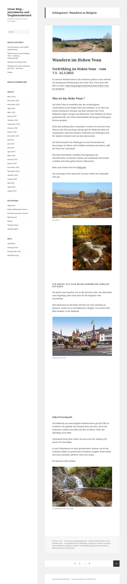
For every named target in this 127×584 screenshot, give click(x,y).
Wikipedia (81, 167)
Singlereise (91, 543)
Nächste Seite (116, 563)
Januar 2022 (12, 116)
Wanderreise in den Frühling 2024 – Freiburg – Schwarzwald (18, 55)
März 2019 (11, 155)
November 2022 (13, 104)
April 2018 (11, 187)
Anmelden (11, 243)
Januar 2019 (12, 163)
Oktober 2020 (12, 120)
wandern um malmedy (80, 546)
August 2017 (12, 191)
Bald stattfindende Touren (17, 209)
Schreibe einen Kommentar (64, 548)
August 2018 (12, 179)
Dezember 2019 (13, 136)
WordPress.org (13, 255)
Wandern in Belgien (64, 546)
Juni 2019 (10, 144)
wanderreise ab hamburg (99, 546)
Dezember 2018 (13, 167)
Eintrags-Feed (12, 247)
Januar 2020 (12, 132)
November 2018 (13, 171)
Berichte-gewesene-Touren (17, 213)
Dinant (9, 72)
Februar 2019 (12, 159)
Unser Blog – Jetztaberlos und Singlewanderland (19, 12)
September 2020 (13, 124)
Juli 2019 (10, 140)
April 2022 (11, 108)
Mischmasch (12, 217)
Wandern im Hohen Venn (17, 62)
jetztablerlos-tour (72, 543)
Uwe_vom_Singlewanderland (76, 541)
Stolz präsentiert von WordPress (83, 579)
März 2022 (11, 112)
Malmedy (83, 543)
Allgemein (11, 205)
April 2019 (11, 152)
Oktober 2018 (12, 175)
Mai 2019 (10, 148)
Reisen (9, 221)
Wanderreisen (12, 225)
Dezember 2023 (13, 100)
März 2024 (11, 97)
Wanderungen (12, 229)
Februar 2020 (12, 128)
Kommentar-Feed (14, 251)
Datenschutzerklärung (60, 579)
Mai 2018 (10, 183)
